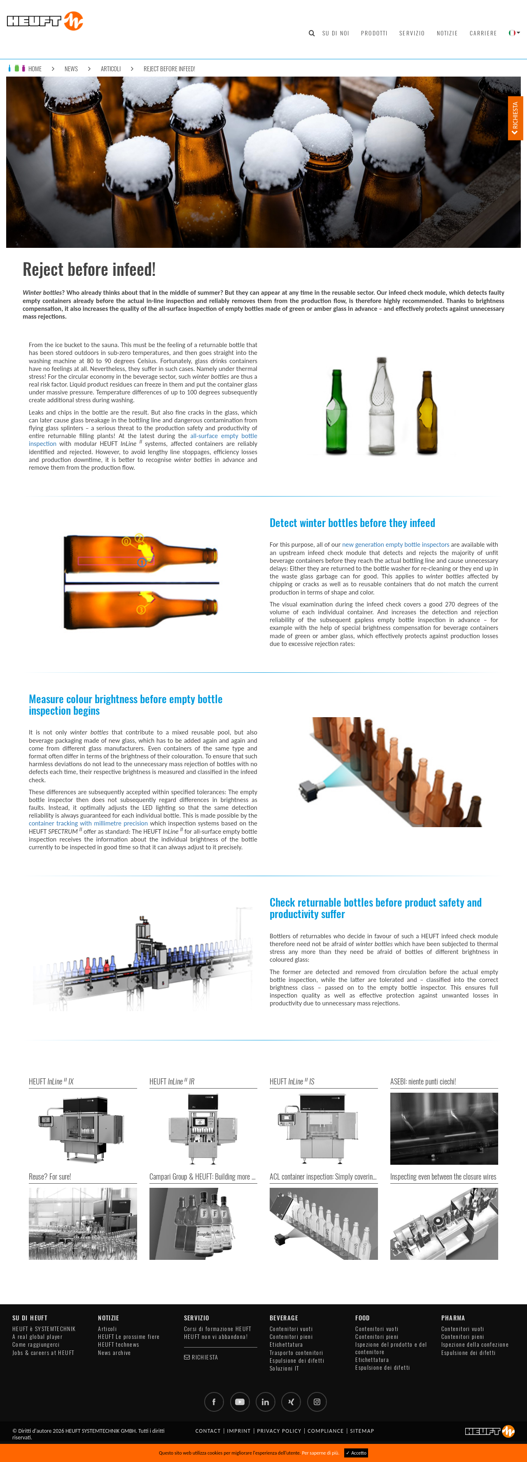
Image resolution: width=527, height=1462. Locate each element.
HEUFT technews (118, 1344)
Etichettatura (286, 1344)
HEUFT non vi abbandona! (216, 1337)
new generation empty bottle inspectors (395, 544)
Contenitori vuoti (291, 1329)
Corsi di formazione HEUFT (218, 1329)
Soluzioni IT (284, 1368)
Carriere (483, 33)
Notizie (447, 33)
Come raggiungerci (36, 1344)
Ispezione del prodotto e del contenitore (391, 1348)
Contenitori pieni (291, 1337)
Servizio (412, 33)
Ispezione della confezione (475, 1344)
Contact (208, 1430)
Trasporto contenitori (297, 1353)
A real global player (37, 1337)
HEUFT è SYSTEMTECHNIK (44, 1329)
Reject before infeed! (169, 68)
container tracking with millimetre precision (88, 823)
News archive (114, 1353)
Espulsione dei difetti (297, 1360)
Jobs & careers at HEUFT (43, 1353)
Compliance (326, 1430)
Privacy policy (279, 1430)
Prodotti (374, 33)
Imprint (239, 1430)
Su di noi (336, 33)
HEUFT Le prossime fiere (129, 1337)
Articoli (111, 68)
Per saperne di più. (321, 1453)
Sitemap (362, 1430)
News (71, 68)
